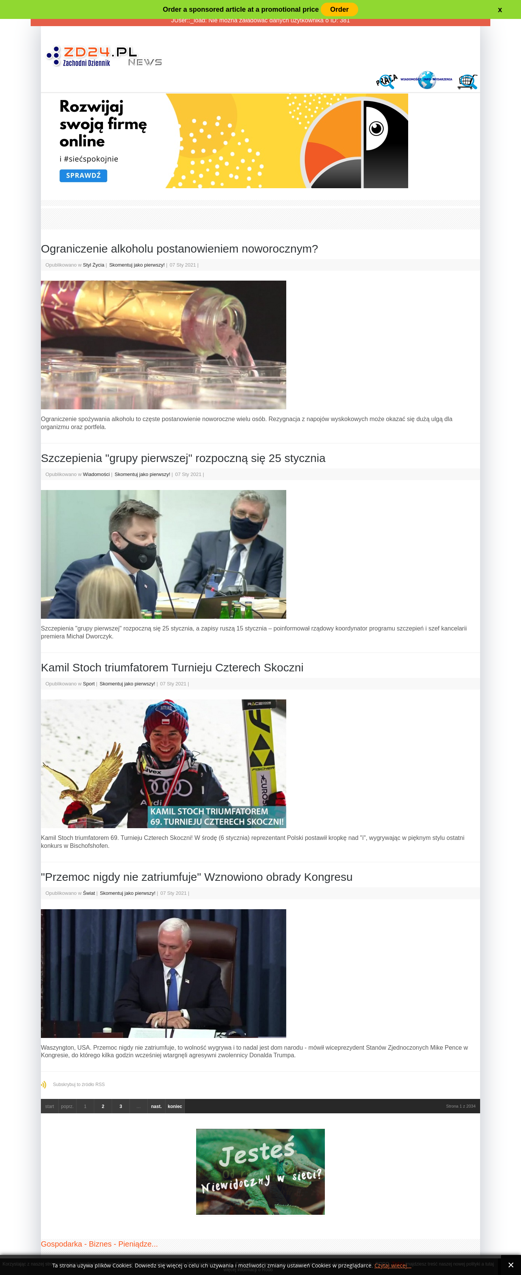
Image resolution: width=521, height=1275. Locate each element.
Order (339, 9)
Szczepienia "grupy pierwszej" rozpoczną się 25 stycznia (183, 458)
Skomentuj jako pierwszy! (137, 265)
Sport (89, 684)
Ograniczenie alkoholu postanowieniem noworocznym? (179, 248)
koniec (175, 1106)
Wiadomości (96, 474)
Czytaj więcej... (393, 1266)
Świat (89, 893)
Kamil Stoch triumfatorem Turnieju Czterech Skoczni (172, 667)
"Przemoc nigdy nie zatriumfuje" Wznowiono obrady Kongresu (197, 877)
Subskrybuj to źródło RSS (79, 1084)
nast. (156, 1106)
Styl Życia (93, 265)
